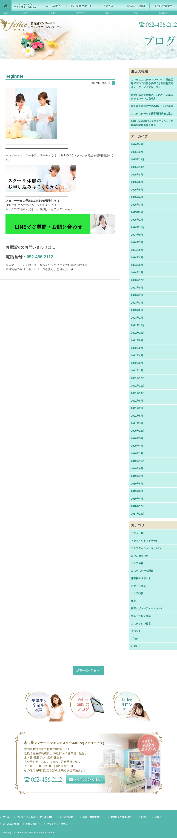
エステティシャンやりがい (146, 548)
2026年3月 (137, 152)
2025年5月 (137, 189)
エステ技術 (137, 593)
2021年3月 (137, 423)
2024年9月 (137, 234)
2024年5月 (137, 250)
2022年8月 (137, 340)
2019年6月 (137, 483)
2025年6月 (137, 182)
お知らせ (136, 646)
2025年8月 (137, 174)
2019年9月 (137, 468)
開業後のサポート (141, 578)
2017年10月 (137, 513)
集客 (133, 601)
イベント (136, 631)
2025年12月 (137, 159)
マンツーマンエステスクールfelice (34, 817)
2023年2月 (137, 310)
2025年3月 (137, 204)
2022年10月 (137, 332)
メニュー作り (138, 533)
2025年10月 (137, 167)
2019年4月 (137, 498)
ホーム (6, 817)
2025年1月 (137, 219)
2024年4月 (137, 257)
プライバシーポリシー (58, 824)
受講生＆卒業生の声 (120, 817)
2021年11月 (137, 385)
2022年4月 (137, 355)
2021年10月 (137, 393)
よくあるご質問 (11, 824)
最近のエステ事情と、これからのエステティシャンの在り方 (152, 96)
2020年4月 (137, 445)
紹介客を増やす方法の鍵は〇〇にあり (152, 106)
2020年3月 (137, 453)
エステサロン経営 (141, 623)
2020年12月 (137, 430)
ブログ (134, 638)
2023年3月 (137, 302)
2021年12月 (137, 378)
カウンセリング (139, 555)
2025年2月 (137, 212)
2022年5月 (137, 348)
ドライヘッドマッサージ (144, 540)
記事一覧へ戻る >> (88, 670)
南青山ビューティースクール (147, 608)
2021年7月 (137, 408)
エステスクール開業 (142, 570)
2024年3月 (137, 265)
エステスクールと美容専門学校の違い (152, 113)
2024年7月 (137, 242)
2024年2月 (137, 272)
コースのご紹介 (67, 817)
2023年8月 (137, 287)
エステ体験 (137, 563)
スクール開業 (138, 585)
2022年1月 (137, 370)
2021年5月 (137, 415)
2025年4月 (137, 197)
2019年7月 (137, 476)
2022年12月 (137, 325)
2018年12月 (137, 506)
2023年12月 (137, 280)
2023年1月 (137, 317)
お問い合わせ (33, 824)
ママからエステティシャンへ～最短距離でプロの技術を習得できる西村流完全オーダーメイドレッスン (152, 83)
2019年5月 (137, 491)
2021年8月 (137, 400)
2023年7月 (137, 295)
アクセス (142, 817)
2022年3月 (137, 363)
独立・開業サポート (93, 817)
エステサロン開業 (141, 616)
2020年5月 (137, 438)
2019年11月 (137, 461)
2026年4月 (137, 144)
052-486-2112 (40, 256)
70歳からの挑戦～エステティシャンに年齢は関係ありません (152, 123)
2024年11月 (137, 227)
